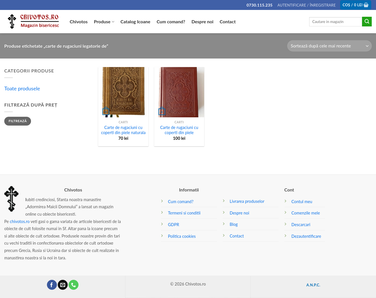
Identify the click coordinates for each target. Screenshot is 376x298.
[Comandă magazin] (329, 45)
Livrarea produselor (247, 201)
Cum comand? (171, 21)
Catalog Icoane (135, 21)
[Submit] (367, 21)
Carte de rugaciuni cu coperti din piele (179, 130)
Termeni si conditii (184, 213)
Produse (104, 21)
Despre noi (202, 21)
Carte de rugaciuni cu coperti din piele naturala (123, 130)
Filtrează (18, 121)
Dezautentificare (306, 236)
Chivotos (79, 21)
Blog (234, 224)
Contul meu (302, 201)
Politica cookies (182, 236)
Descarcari (301, 224)
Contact (227, 21)
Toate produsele (22, 88)
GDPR (173, 224)
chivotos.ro (20, 221)
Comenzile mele (306, 213)
